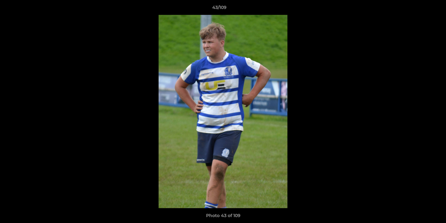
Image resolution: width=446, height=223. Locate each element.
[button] (420, 9)
